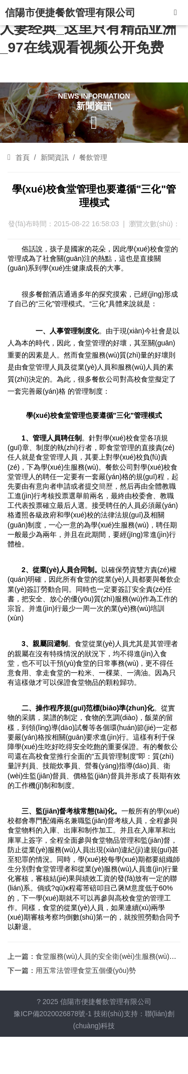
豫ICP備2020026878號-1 (53, 1014)
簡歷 (106, 486)
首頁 (23, 157)
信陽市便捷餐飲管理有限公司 (70, 12)
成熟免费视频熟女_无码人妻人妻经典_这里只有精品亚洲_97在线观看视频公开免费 (88, 28)
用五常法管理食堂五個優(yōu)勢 (86, 970)
